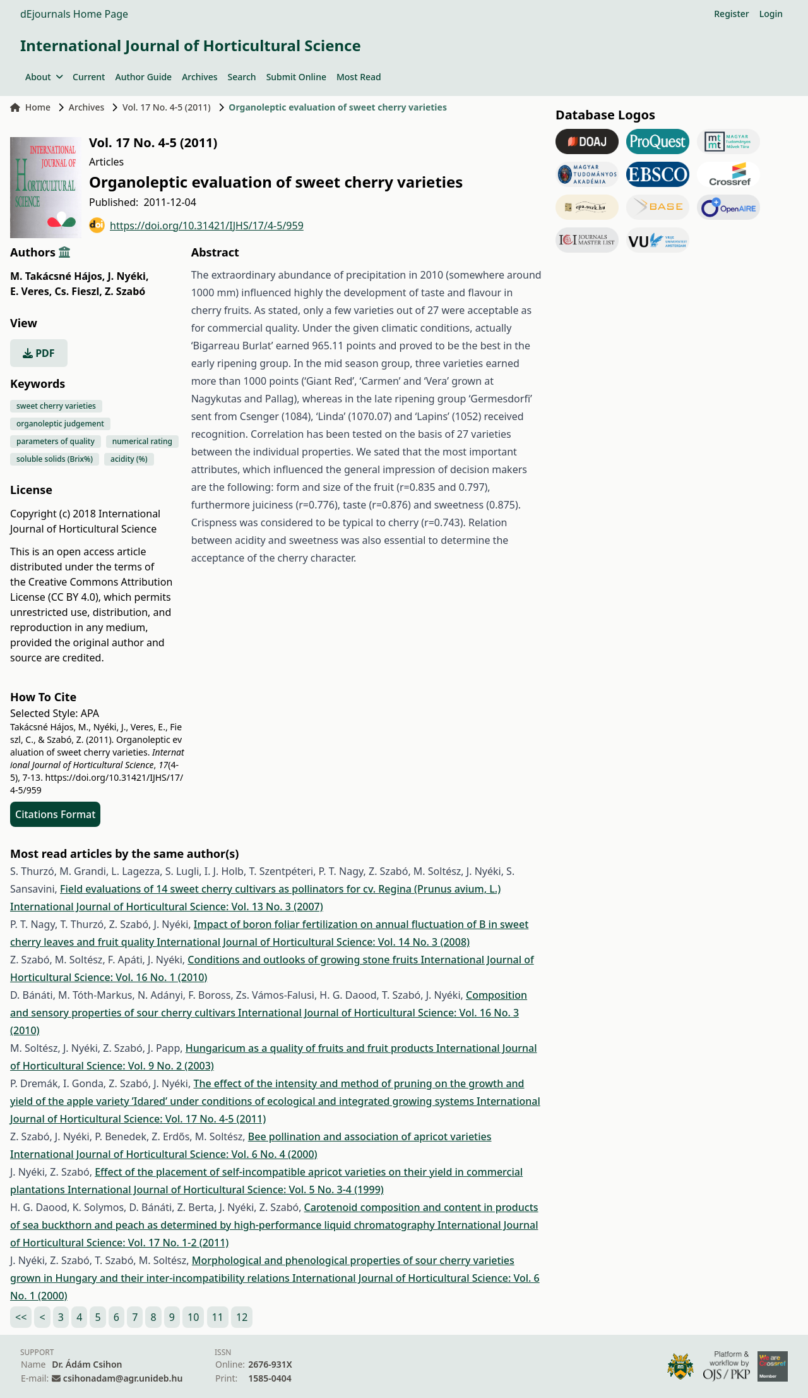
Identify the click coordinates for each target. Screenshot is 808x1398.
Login (771, 14)
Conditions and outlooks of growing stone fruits (303, 960)
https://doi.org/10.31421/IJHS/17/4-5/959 (196, 225)
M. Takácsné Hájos (57, 276)
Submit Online (296, 77)
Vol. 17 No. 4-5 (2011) (166, 107)
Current (89, 77)
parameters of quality (55, 441)
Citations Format (55, 814)
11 (217, 1317)
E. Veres (31, 291)
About (43, 77)
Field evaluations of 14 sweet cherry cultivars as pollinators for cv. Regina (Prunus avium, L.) (280, 889)
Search (242, 77)
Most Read (358, 77)
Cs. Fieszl (78, 291)
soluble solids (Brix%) (54, 459)
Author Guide (143, 77)
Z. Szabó (125, 291)
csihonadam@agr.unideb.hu (122, 1378)
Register (731, 14)
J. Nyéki (128, 276)
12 (241, 1317)
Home (30, 107)
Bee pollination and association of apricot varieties (370, 1136)
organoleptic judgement (60, 423)
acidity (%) (128, 459)
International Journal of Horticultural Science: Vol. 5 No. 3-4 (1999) (226, 1189)
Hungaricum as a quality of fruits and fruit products (311, 1048)
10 (193, 1317)
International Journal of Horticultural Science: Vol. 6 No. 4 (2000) (164, 1154)
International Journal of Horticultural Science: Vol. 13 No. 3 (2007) (166, 906)
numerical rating (142, 441)
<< (21, 1317)
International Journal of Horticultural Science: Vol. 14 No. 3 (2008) (313, 942)
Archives (199, 77)
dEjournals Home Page (74, 14)
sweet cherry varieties (56, 406)
